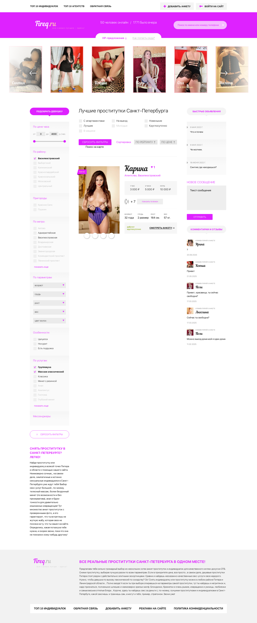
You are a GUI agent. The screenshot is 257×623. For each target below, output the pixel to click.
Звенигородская (46, 251)
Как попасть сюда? (144, 37)
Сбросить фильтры (51, 434)
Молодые (122, 125)
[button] (223, 25)
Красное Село (45, 205)
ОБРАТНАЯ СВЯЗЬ (100, 6)
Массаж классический (51, 371)
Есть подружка (45, 348)
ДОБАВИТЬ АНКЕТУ (179, 6)
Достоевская (44, 246)
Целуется (43, 339)
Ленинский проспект (49, 260)
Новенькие (155, 120)
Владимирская (45, 242)
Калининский (45, 167)
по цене (168, 142)
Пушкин (42, 209)
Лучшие (88, 125)
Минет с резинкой (47, 381)
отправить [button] (199, 217)
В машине (89, 130)
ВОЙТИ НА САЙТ (214, 6)
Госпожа (42, 394)
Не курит (42, 343)
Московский (44, 181)
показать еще (41, 267)
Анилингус (43, 390)
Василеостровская (47, 237)
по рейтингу (146, 142)
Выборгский (44, 163)
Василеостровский (49, 158)
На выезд (121, 120)
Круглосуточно (158, 125)
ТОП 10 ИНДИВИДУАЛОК (44, 6)
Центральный (45, 186)
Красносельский (46, 176)
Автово (41, 228)
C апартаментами (94, 120)
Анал (40, 385)
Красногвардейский (48, 172)
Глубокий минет (46, 399)
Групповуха (44, 367)
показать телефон (150, 202)
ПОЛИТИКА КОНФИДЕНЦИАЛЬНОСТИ (198, 608)
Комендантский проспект (51, 256)
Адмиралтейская (47, 232)
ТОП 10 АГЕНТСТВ (74, 6)
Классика (43, 376)
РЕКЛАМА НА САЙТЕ (152, 608)
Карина (140, 169)
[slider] (49, 141)
